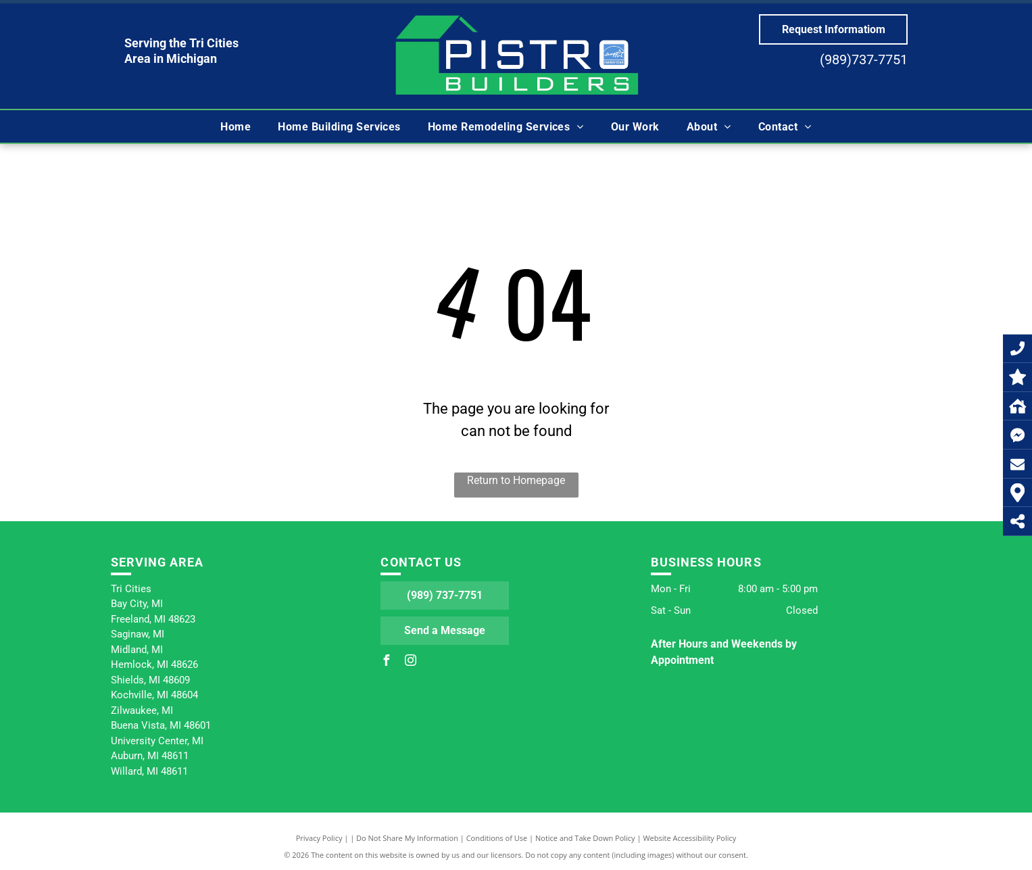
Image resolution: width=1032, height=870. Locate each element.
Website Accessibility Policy (689, 838)
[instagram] (410, 662)
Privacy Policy (319, 838)
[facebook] (386, 662)
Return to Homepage (516, 480)
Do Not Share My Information (407, 838)
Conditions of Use (497, 838)
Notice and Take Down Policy (585, 838)
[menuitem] (235, 126)
